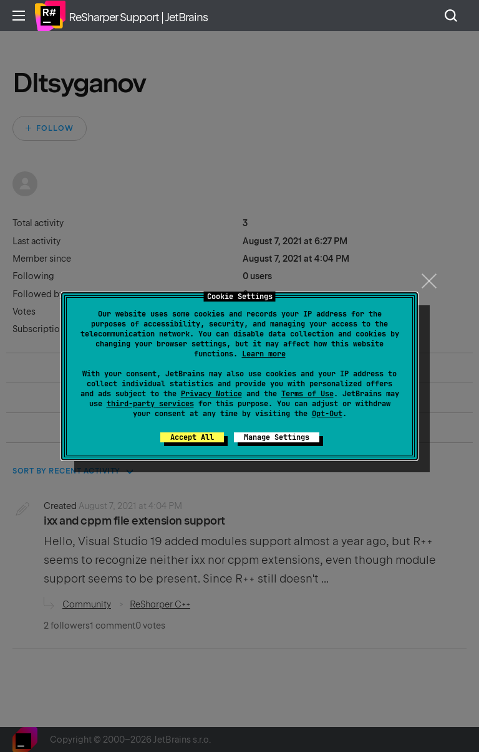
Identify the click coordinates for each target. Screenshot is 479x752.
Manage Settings (276, 437)
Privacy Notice (211, 394)
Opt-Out (327, 414)
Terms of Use (307, 394)
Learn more (264, 354)
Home (50, 15)
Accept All (192, 437)
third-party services (150, 404)
